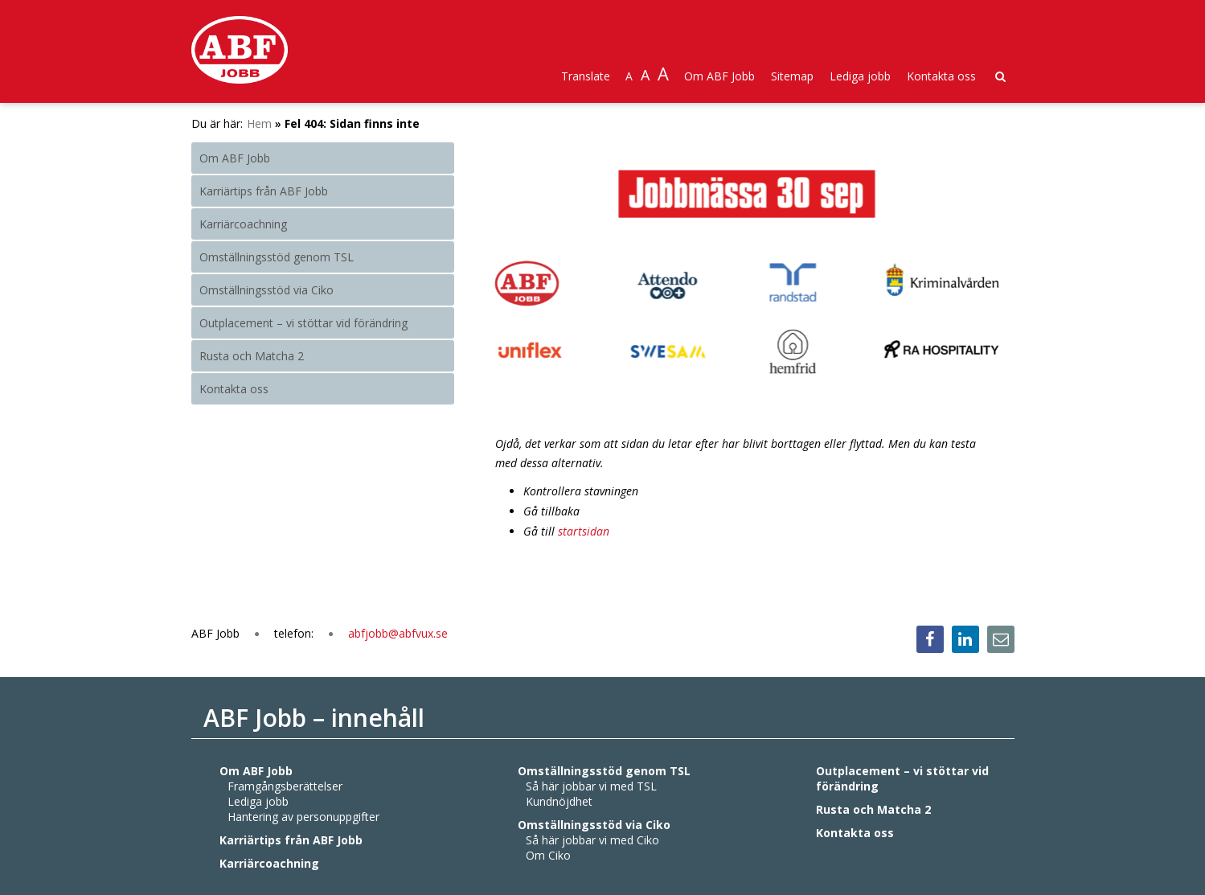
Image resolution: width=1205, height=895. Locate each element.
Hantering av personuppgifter (303, 816)
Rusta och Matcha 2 (251, 355)
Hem (259, 123)
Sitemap (792, 76)
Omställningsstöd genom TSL (276, 257)
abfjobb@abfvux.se (398, 633)
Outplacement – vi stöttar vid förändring (303, 322)
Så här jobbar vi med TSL (591, 786)
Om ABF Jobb (719, 76)
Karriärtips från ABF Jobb (263, 191)
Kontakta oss (941, 76)
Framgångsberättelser (284, 786)
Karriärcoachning (243, 224)
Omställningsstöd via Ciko (266, 290)
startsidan (583, 531)
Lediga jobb (860, 76)
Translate (585, 76)
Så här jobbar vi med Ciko (592, 840)
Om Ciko (548, 855)
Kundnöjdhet (559, 801)
